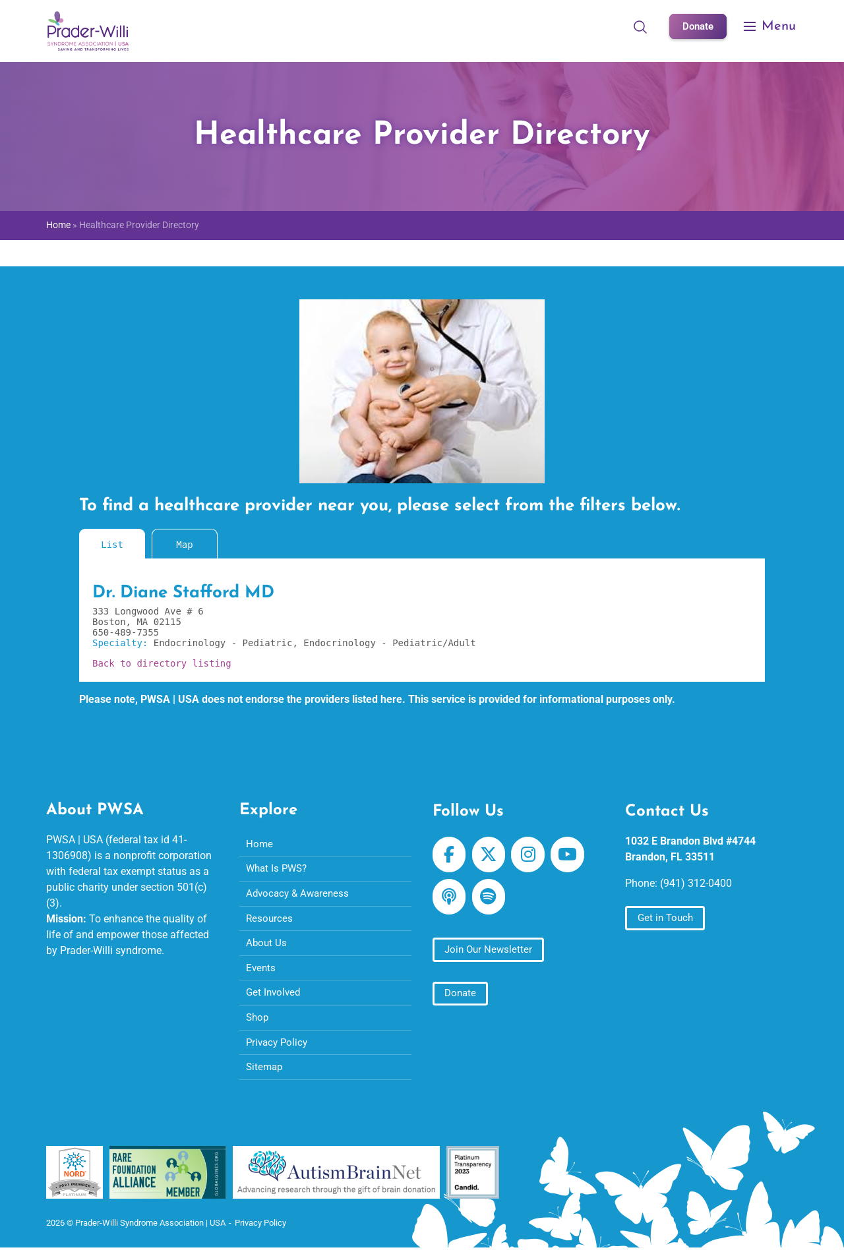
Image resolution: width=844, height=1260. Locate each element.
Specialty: (123, 643)
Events (261, 973)
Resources (270, 921)
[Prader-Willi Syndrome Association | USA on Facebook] (450, 855)
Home (58, 225)
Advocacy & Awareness (300, 895)
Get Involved (274, 998)
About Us (267, 947)
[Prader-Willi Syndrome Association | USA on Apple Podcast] (450, 899)
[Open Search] (637, 26)
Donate (696, 26)
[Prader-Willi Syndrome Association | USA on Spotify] (490, 899)
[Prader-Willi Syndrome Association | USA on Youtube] (573, 855)
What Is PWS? (278, 870)
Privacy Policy (278, 1050)
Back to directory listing (161, 663)
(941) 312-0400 (696, 883)
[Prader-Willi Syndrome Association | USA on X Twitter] (490, 855)
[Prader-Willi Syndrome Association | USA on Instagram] (531, 855)
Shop (258, 1024)
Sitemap (265, 1075)
